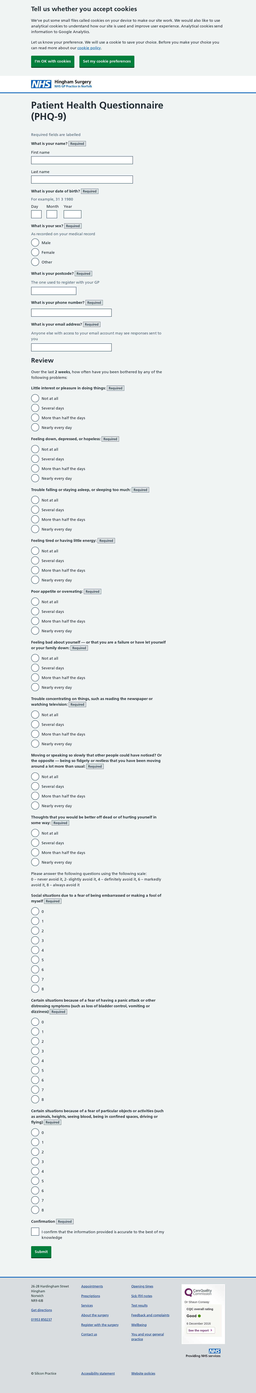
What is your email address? (65, 324)
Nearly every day (57, 427)
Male (46, 242)
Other (47, 262)
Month (52, 206)
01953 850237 (41, 1320)
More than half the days (63, 418)
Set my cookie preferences (107, 61)
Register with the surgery (100, 1325)
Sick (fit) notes (141, 1296)
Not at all (50, 398)
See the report (199, 1330)
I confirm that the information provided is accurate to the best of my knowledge (103, 1235)
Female (48, 252)
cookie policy (89, 48)
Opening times (142, 1286)
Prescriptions (90, 1296)
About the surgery (95, 1315)
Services (87, 1305)
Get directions (41, 1310)
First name (40, 152)
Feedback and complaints (150, 1315)
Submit (41, 1251)
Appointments (92, 1286)
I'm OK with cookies (53, 61)
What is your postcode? (61, 273)
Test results (139, 1305)
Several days (53, 408)
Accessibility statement (98, 1373)
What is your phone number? (67, 302)
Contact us (89, 1334)
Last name (40, 171)
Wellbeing (139, 1325)
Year (68, 206)
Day (34, 206)
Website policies (143, 1373)
